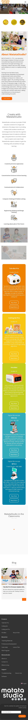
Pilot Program (5, 650)
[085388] (14, 41)
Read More (14, 307)
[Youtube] (22, 699)
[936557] (12, 693)
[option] (5, 22)
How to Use (18, 673)
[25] (14, 329)
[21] (14, 428)
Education (4, 637)
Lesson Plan (16, 647)
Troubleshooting (6, 673)
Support (4, 669)
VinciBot (4, 632)
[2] (14, 565)
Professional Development (9, 644)
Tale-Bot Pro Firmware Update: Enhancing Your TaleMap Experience (14, 587)
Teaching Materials (7, 640)
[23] (14, 279)
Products (4, 619)
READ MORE (7, 98)
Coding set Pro (6, 629)
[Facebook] (12, 699)
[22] (14, 474)
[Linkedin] (19, 699)
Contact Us (5, 662)
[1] (14, 518)
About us (4, 658)
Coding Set (5, 626)
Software (4, 676)
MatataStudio (6, 655)
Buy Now (14, 302)
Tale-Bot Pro (5, 623)
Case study (5, 647)
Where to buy (5, 665)
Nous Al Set (16, 632)
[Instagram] (25, 699)
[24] (14, 378)
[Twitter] (16, 699)
